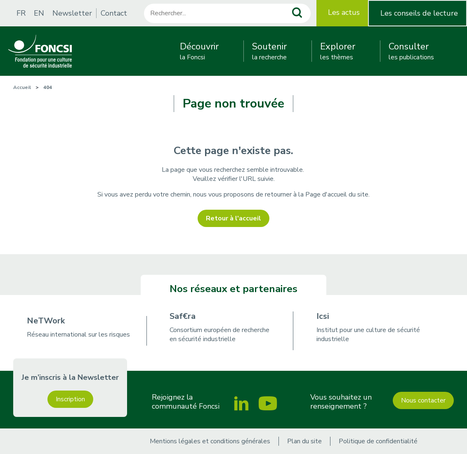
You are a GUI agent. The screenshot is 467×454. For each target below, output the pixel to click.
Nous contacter (423, 400)
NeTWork (46, 320)
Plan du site (304, 441)
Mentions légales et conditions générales (210, 441)
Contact (114, 13)
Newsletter (72, 13)
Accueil (22, 87)
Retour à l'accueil (233, 218)
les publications (411, 51)
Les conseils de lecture (419, 13)
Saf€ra (183, 316)
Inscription (70, 399)
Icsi (322, 316)
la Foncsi (199, 51)
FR (21, 13)
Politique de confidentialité (378, 441)
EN (39, 13)
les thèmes (337, 51)
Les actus (344, 12)
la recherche (269, 51)
